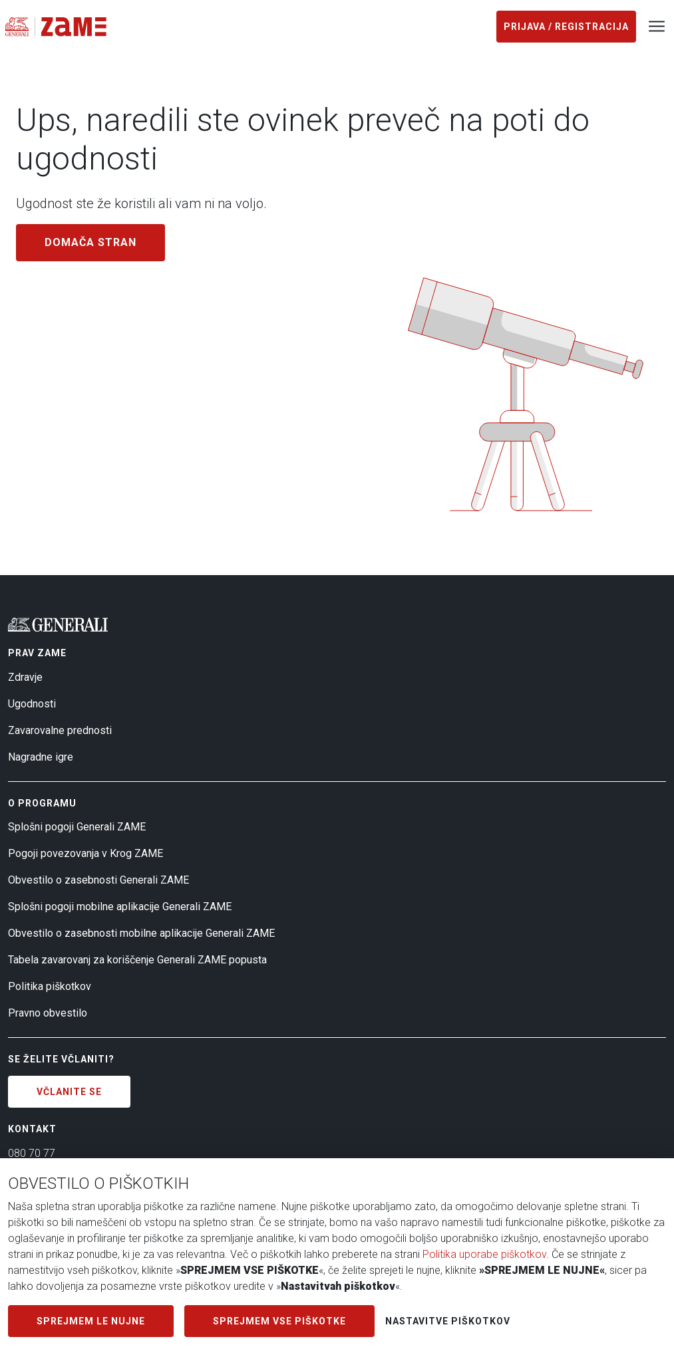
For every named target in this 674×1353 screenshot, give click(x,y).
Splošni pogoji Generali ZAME (77, 826)
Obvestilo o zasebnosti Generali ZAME (98, 880)
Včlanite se (69, 1091)
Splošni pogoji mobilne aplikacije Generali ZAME (120, 906)
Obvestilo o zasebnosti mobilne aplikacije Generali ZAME (141, 933)
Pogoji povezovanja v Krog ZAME (85, 853)
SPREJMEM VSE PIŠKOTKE (279, 1321)
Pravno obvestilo (47, 1013)
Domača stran (90, 242)
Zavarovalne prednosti (60, 730)
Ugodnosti (32, 703)
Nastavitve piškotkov (447, 1321)
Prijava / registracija (566, 26)
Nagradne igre (40, 757)
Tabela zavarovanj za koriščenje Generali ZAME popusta (137, 959)
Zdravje (25, 677)
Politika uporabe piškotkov (484, 1254)
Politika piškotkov (49, 986)
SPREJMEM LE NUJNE (91, 1321)
